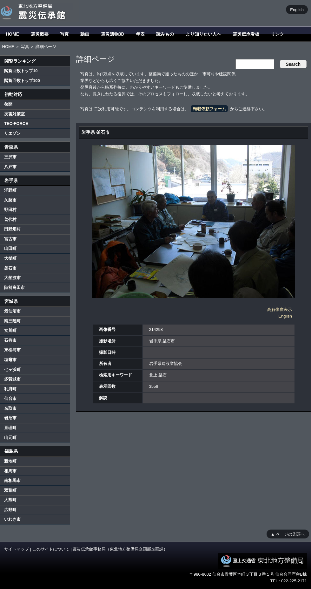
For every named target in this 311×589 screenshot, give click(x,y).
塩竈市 (10, 359)
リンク (277, 34)
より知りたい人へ (203, 34)
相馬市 (10, 471)
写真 (64, 34)
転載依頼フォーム (209, 108)
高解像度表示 (279, 309)
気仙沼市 (12, 311)
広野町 (10, 509)
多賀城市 (12, 379)
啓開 (8, 104)
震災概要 (40, 34)
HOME (12, 34)
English (297, 9)
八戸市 (10, 166)
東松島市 (12, 349)
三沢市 (10, 156)
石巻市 (10, 340)
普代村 (10, 219)
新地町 (10, 461)
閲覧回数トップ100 (22, 80)
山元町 (10, 437)
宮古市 (10, 238)
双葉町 (10, 490)
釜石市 (10, 268)
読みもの (165, 34)
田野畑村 (12, 229)
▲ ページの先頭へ (288, 533)
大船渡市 (12, 277)
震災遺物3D (112, 34)
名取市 (10, 408)
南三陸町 (12, 320)
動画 (84, 34)
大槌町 (10, 258)
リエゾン (12, 133)
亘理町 (10, 427)
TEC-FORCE (16, 123)
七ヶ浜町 (12, 369)
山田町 (10, 248)
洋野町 (10, 190)
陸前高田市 (14, 287)
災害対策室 (14, 114)
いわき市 (12, 519)
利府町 (10, 389)
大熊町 (10, 499)
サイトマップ (16, 549)
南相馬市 (12, 480)
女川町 (10, 330)
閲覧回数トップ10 (20, 70)
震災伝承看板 (246, 34)
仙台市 (10, 398)
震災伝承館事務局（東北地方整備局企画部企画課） (120, 549)
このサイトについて (50, 549)
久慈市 (10, 200)
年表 (140, 34)
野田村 (10, 209)
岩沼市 (10, 417)
